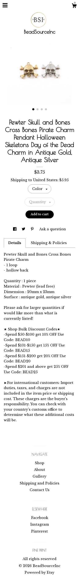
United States (45, 180)
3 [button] (42, 109)
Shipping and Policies (39, 483)
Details (14, 243)
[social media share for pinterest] (33, 229)
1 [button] (33, 109)
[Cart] (74, 6)
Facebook (39, 518)
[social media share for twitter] (24, 229)
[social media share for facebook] (15, 229)
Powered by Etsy (39, 572)
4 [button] (46, 109)
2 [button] (37, 109)
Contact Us (40, 490)
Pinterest (39, 531)
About (39, 470)
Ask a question (52, 229)
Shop (39, 463)
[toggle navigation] (5, 5)
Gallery (39, 476)
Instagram (39, 524)
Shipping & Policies (49, 243)
